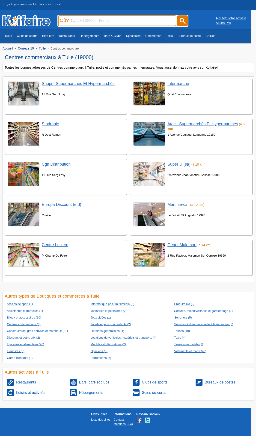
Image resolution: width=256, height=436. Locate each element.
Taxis (169, 36)
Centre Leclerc (55, 245)
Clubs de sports (27, 36)
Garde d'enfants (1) (20, 358)
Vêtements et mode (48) (190, 351)
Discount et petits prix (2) (23, 337)
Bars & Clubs (112, 36)
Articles (210, 36)
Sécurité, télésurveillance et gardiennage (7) (203, 311)
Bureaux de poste (189, 36)
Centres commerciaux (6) (23, 324)
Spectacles (133, 36)
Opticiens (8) (99, 351)
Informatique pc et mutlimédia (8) (112, 304)
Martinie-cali (178, 204)
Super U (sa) (179, 164)
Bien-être (48, 36)
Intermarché (178, 83)
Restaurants (67, 36)
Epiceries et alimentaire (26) (25, 344)
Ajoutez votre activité (231, 18)
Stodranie (50, 124)
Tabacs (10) (182, 331)
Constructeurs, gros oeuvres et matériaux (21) (37, 331)
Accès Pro (223, 23)
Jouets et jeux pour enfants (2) (111, 324)
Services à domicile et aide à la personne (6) (203, 324)
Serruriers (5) (183, 317)
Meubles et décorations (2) (108, 344)
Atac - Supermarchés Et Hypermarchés (202, 124)
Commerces (153, 36)
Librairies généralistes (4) (107, 331)
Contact (119, 419)
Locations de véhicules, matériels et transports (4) (124, 337)
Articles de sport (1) (20, 304)
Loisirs (7, 36)
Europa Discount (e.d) (61, 204)
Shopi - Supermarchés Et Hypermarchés (78, 83)
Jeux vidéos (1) (101, 317)
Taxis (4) (179, 337)
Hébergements (89, 36)
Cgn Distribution (56, 164)
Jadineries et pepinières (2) (109, 311)
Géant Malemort (181, 245)
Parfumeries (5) (101, 358)
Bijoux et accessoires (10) (24, 317)
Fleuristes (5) (15, 351)
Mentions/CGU (123, 424)
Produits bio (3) (184, 304)
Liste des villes (100, 419)
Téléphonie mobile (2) (188, 344)
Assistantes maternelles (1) (25, 311)
